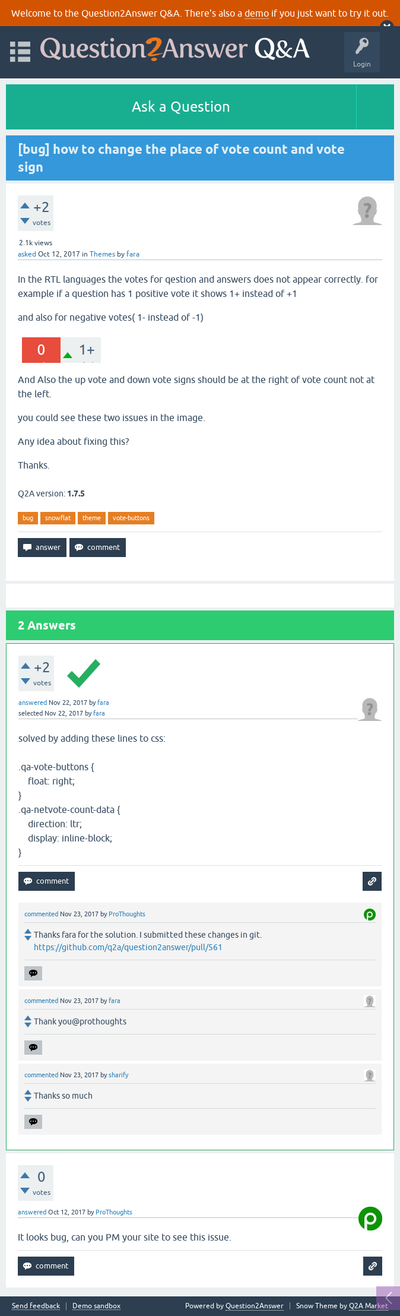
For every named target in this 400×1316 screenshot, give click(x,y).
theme (91, 517)
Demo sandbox (96, 1306)
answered (32, 702)
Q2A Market (368, 1306)
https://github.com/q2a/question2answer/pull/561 (128, 947)
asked (27, 254)
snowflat (58, 517)
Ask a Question (181, 107)
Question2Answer (255, 1306)
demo (257, 13)
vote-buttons (131, 517)
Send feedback (36, 1306)
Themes (102, 254)
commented (41, 914)
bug (28, 517)
